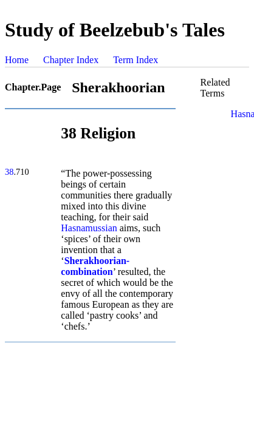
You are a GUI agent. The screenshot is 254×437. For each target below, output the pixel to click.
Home (17, 60)
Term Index (135, 60)
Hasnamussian (89, 228)
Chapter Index (70, 60)
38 (9, 172)
